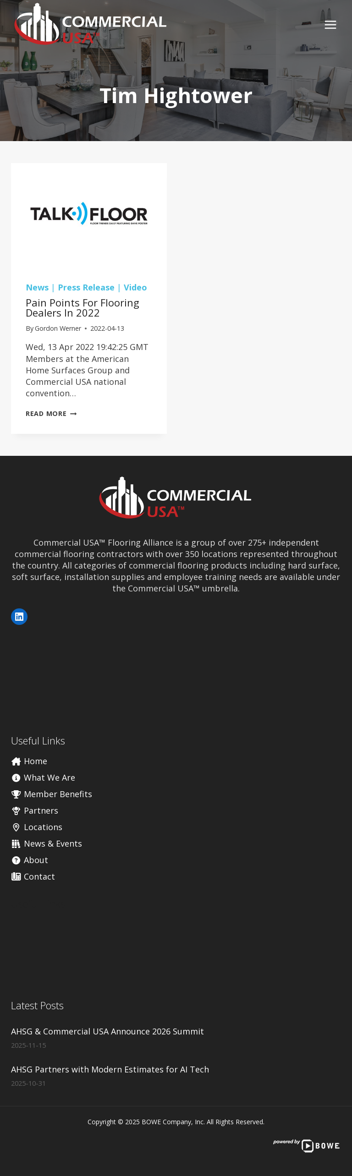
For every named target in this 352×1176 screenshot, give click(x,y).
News (37, 287)
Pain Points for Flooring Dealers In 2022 (82, 307)
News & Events (46, 843)
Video (135, 287)
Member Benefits (51, 793)
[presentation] (89, 215)
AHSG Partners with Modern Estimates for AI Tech (110, 1069)
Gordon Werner (58, 328)
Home (29, 760)
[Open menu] (330, 24)
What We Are (43, 777)
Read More (51, 413)
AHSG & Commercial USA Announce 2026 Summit (107, 1031)
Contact (33, 876)
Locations (36, 826)
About (29, 859)
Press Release (86, 287)
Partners (34, 810)
